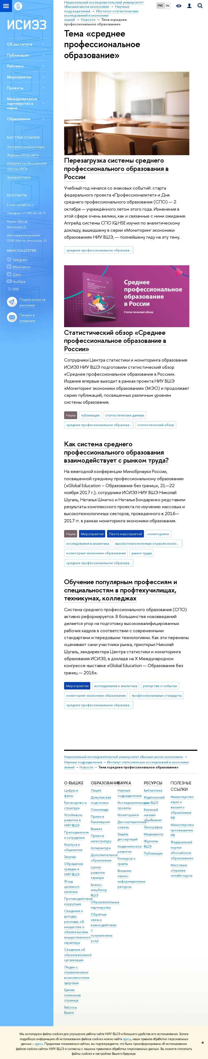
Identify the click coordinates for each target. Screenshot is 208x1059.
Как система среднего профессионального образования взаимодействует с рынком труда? (116, 452)
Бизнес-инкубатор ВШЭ (99, 890)
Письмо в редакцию (27, 317)
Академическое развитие (129, 849)
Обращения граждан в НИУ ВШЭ (73, 869)
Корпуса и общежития (73, 847)
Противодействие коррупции (78, 901)
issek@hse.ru (25, 205)
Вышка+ (97, 829)
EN (167, 5)
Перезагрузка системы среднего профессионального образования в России (116, 168)
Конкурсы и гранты (126, 861)
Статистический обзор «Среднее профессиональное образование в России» (115, 340)
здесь (127, 1039)
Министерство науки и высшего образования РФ (182, 807)
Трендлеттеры (18, 177)
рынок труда (142, 553)
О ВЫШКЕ (73, 783)
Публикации (18, 55)
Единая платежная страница (72, 995)
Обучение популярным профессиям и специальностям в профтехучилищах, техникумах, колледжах (120, 590)
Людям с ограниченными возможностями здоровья (76, 975)
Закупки (70, 857)
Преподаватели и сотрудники (76, 835)
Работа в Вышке (70, 1010)
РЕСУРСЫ (153, 783)
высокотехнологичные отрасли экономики (148, 543)
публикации (90, 415)
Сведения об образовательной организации (78, 954)
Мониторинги (128, 815)
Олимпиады (99, 809)
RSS (16, 289)
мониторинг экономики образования (96, 553)
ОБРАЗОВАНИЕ (105, 783)
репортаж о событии (160, 685)
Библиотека (153, 790)
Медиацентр (153, 834)
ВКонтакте (21, 266)
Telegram (20, 259)
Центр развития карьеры (98, 872)
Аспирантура (101, 848)
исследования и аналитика (87, 543)
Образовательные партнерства (105, 905)
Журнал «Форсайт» (23, 155)
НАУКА (124, 783)
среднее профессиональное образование (100, 250)
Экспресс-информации (26, 146)
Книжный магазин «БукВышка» (153, 815)
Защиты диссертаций (127, 837)
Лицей (96, 790)
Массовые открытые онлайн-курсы (182, 870)
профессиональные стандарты (157, 695)
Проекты (15, 87)
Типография (153, 827)
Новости (86, 767)
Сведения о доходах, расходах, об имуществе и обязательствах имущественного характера (77, 927)
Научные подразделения (83, 762)
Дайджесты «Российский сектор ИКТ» (26, 166)
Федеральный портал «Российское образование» (182, 850)
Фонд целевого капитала (72, 886)
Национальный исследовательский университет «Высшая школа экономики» (123, 757)
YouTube (19, 281)
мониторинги (158, 533)
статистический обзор (155, 424)
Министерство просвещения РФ (182, 830)
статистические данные (124, 415)
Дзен (17, 274)
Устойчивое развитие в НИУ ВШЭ (73, 820)
